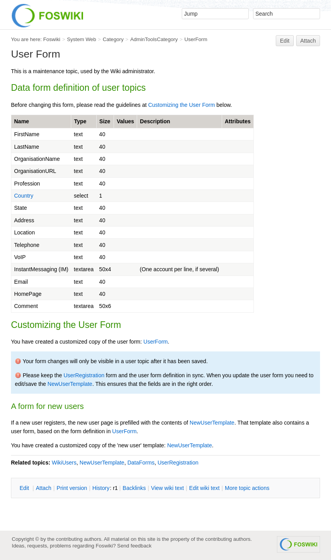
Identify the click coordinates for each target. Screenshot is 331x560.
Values (125, 121)
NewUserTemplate (69, 384)
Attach (308, 41)
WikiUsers (64, 462)
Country (23, 196)
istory (101, 488)
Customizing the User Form (181, 105)
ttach (43, 488)
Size (104, 121)
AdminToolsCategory (153, 39)
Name (21, 121)
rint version (72, 488)
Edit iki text (204, 488)
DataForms (140, 462)
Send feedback (134, 546)
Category (113, 39)
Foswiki (51, 39)
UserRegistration (83, 375)
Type (80, 121)
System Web (81, 39)
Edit (284, 41)
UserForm (195, 39)
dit (25, 488)
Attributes (238, 121)
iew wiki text (167, 488)
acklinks (134, 488)
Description (155, 121)
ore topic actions (247, 488)
